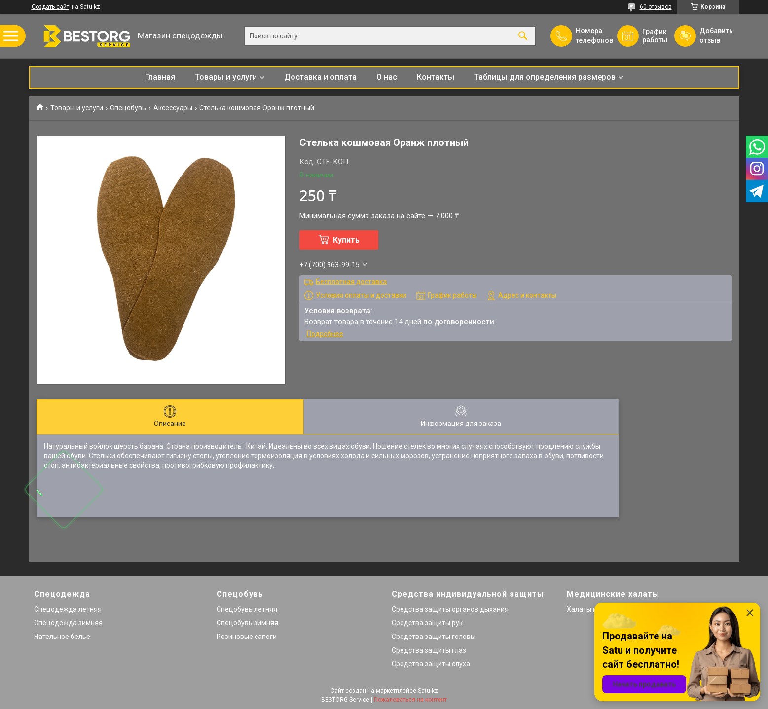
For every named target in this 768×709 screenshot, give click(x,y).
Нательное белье (62, 636)
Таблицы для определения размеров (545, 77)
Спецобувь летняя (247, 609)
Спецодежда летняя (68, 609)
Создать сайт (50, 6)
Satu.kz (428, 690)
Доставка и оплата (320, 77)
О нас (386, 77)
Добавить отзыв (715, 35)
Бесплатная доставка (351, 281)
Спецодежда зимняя (68, 623)
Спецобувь (128, 108)
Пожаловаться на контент (410, 699)
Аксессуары (172, 108)
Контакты (435, 77)
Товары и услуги (226, 77)
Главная (160, 77)
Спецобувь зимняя (247, 623)
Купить (346, 240)
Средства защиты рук (427, 623)
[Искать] (523, 36)
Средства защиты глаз (429, 650)
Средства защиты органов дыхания (450, 609)
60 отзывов (656, 6)
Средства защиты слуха (431, 664)
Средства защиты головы (433, 636)
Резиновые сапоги (247, 636)
